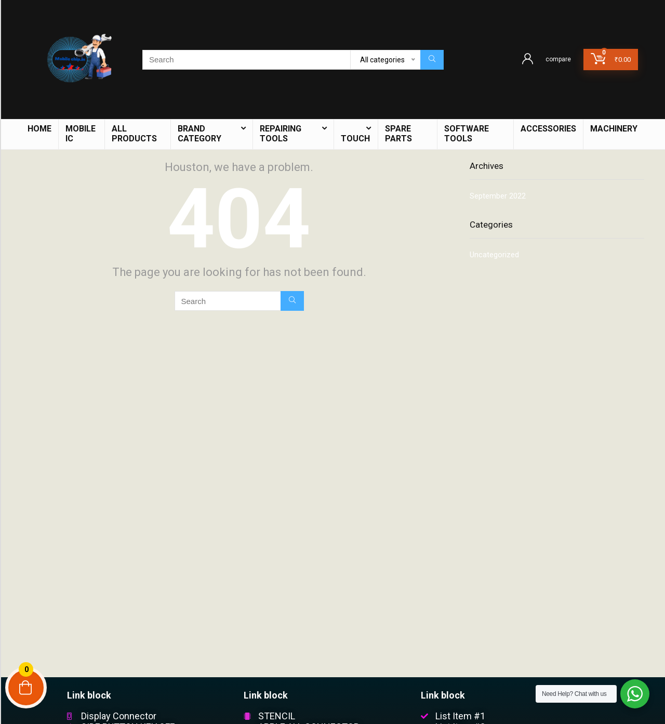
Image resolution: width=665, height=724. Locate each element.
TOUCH (355, 138)
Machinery (613, 129)
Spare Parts (398, 133)
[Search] (432, 60)
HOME (39, 129)
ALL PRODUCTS (134, 133)
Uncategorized (494, 254)
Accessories (548, 129)
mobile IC (80, 133)
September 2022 (498, 196)
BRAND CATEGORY (199, 133)
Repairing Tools (280, 133)
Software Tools (466, 133)
